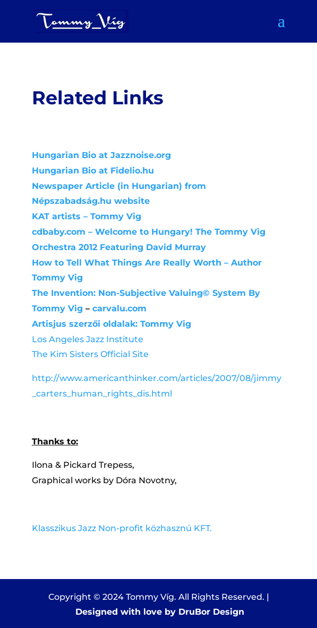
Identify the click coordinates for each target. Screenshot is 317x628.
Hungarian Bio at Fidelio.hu (93, 171)
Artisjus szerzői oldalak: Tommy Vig (111, 324)
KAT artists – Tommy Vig (86, 216)
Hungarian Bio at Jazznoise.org (101, 155)
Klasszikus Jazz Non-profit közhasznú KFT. (122, 528)
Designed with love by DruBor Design (159, 612)
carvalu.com (119, 308)
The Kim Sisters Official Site (90, 354)
